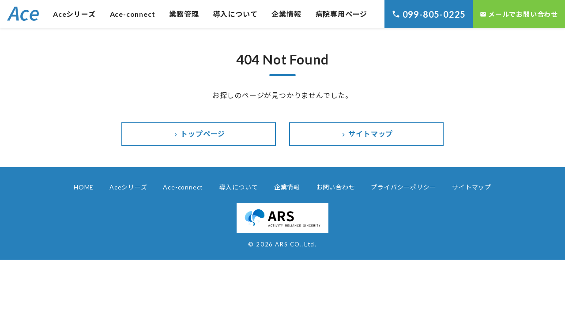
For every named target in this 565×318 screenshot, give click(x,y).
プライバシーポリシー (403, 187)
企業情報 (286, 14)
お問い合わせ (335, 187)
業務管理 (184, 14)
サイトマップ (366, 133)
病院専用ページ (342, 14)
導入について (235, 14)
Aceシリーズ (74, 14)
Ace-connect (132, 14)
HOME (84, 187)
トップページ (199, 133)
